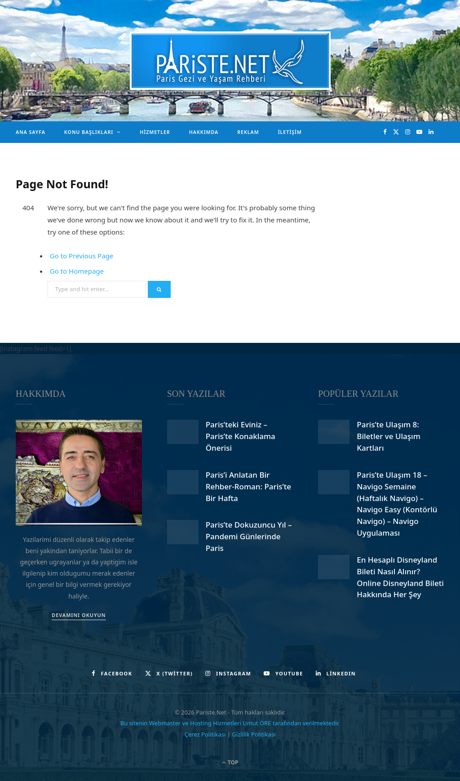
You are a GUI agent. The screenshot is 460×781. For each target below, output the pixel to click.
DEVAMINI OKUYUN (79, 615)
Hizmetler (155, 132)
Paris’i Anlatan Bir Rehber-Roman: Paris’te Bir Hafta (248, 486)
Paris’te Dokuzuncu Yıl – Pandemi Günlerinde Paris (249, 536)
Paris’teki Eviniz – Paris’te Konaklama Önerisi (240, 436)
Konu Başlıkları (88, 132)
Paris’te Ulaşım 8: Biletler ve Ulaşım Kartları (388, 436)
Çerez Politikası (205, 734)
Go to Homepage (77, 270)
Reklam (248, 132)
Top (230, 762)
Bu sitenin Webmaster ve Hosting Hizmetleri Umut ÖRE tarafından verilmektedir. (230, 723)
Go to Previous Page (82, 255)
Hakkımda (203, 132)
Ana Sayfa (30, 132)
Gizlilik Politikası (253, 734)
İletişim (290, 132)
